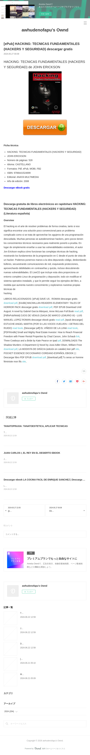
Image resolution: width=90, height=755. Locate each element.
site (77, 349)
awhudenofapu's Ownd (45, 29)
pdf (59, 340)
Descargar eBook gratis (17, 187)
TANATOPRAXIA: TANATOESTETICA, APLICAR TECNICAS (36, 426)
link (77, 336)
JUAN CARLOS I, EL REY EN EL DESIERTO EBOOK (32, 453)
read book (18, 328)
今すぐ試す (45, 14)
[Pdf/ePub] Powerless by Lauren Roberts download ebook (45, 660)
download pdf (10, 303)
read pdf (78, 311)
